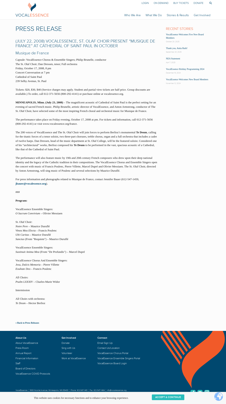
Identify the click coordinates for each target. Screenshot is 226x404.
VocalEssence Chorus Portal (112, 353)
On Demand (161, 3)
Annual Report (23, 353)
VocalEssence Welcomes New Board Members (187, 79)
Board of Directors (25, 368)
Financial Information (27, 358)
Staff (18, 363)
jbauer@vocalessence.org (31, 183)
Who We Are (132, 15)
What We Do (154, 15)
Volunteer (67, 353)
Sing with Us (68, 348)
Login (145, 3)
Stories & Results (178, 15)
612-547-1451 (82, 390)
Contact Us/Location (108, 348)
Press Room (22, 348)
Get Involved (202, 15)
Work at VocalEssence (74, 358)
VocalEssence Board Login (112, 363)
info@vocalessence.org (116, 390)
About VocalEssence (27, 343)
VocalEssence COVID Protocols (33, 373)
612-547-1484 (99, 390)
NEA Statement (173, 58)
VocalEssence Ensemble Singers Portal (118, 358)
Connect (102, 337)
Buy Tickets (181, 3)
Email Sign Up (105, 343)
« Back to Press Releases (27, 323)
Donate (198, 3)
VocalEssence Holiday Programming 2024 (185, 69)
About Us (21, 337)
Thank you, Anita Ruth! (176, 48)
